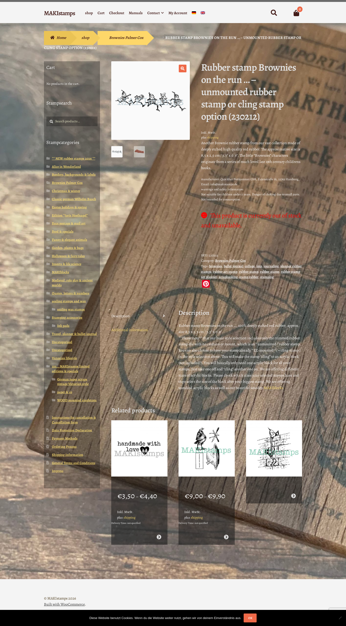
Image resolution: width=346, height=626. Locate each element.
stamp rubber (249, 277)
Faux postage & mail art (69, 223)
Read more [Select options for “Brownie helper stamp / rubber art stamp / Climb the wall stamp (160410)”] (293, 489)
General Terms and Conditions (73, 463)
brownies (215, 266)
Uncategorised (62, 342)
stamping (267, 277)
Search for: (273, 13)
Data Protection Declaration (72, 430)
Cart (101, 13)
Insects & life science (66, 264)
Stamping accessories (67, 317)
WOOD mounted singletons (77, 400)
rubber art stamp (225, 271)
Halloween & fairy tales (68, 256)
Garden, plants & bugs (68, 248)
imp (259, 266)
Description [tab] (120, 316)
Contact (153, 13)
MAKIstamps (59, 13)
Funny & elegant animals (69, 239)
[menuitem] (194, 14)
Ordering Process (64, 446)
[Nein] (340, 617)
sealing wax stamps (71, 309)
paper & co (64, 392)
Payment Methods (65, 438)
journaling (271, 266)
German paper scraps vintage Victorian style (73, 381)
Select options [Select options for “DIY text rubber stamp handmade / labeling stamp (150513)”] (158, 530)
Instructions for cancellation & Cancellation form (74, 420)
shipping (212, 137)
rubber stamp (248, 271)
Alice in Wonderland (66, 166)
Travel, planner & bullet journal (74, 334)
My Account (177, 13)
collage (250, 266)
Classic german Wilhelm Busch (74, 199)
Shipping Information (67, 454)
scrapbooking (228, 277)
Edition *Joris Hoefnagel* (70, 215)
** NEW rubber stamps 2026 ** (73, 158)
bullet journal (233, 266)
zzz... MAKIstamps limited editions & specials (71, 368)
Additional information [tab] (129, 330)
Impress (57, 471)
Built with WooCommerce (64, 598)
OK (250, 618)
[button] (182, 68)
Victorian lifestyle (64, 358)
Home (61, 37)
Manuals (136, 13)
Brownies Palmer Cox (126, 37)
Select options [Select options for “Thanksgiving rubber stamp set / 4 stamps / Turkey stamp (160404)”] (226, 530)
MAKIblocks (273, 387)
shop (89, 13)
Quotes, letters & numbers (70, 293)
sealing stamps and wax (69, 301)
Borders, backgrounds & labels (74, 174)
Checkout (116, 13)
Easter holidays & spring (69, 207)
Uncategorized (62, 350)
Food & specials (63, 231)
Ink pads (63, 325)
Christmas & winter (66, 191)
